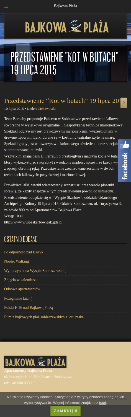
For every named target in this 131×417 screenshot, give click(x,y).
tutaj (102, 403)
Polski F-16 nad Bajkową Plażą (28, 308)
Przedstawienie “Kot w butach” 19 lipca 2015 (65, 100)
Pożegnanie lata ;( (18, 298)
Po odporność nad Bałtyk (23, 252)
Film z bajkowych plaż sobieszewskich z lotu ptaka (44, 317)
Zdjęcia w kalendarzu (21, 280)
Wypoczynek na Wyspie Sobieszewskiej (35, 271)
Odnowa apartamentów (22, 289)
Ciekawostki (47, 108)
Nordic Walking (16, 261)
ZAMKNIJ (65, 411)
